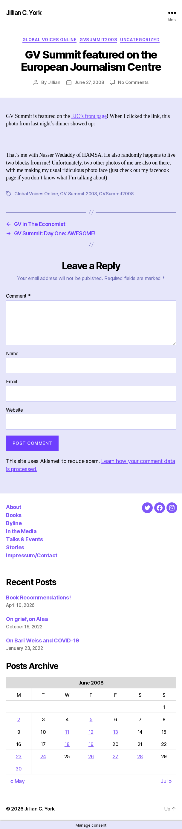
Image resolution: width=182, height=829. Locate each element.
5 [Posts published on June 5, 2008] (91, 719)
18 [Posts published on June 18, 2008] (67, 744)
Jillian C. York (24, 13)
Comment (18, 296)
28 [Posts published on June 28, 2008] (140, 756)
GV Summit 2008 (78, 193)
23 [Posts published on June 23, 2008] (19, 756)
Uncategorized (140, 39)
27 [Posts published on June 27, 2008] (115, 756)
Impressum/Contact (31, 555)
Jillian (54, 82)
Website (14, 410)
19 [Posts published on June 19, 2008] (91, 744)
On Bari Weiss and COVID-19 (42, 640)
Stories (15, 547)
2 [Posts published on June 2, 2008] (18, 719)
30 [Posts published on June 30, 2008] (19, 769)
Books (14, 515)
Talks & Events (24, 539)
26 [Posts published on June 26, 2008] (91, 756)
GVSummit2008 (98, 39)
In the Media (21, 531)
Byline (14, 523)
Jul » (166, 781)
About (13, 507)
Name (12, 353)
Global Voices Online (49, 39)
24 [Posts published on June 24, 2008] (43, 756)
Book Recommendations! (38, 597)
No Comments (133, 82)
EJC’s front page (89, 116)
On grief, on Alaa (27, 619)
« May (17, 781)
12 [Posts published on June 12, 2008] (91, 732)
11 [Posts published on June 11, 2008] (67, 732)
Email (11, 381)
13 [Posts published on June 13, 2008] (115, 732)
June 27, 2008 (89, 82)
